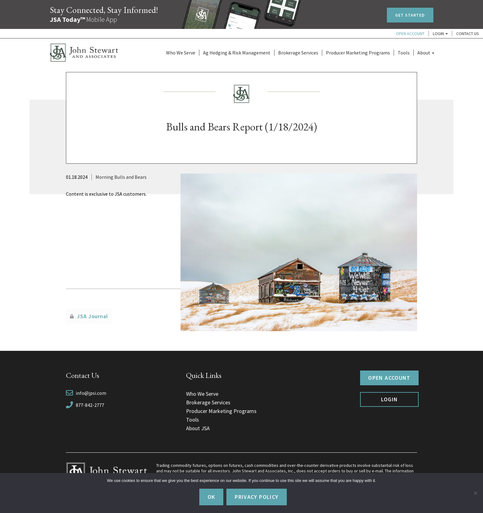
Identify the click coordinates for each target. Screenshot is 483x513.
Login (440, 33)
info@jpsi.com (91, 393)
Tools (404, 53)
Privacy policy (256, 496)
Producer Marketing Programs (358, 53)
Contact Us (467, 33)
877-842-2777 (90, 405)
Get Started (410, 15)
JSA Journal (92, 316)
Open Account (410, 33)
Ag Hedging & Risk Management (236, 53)
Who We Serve (180, 53)
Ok (211, 496)
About (425, 53)
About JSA (198, 428)
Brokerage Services (298, 53)
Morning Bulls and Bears (121, 177)
